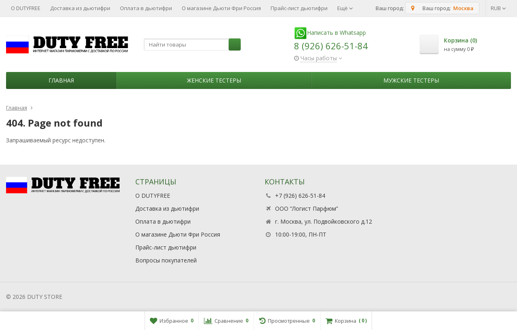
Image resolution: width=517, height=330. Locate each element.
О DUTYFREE (25, 8)
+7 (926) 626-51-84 (300, 195)
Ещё (345, 8)
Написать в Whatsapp (330, 32)
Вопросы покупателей (166, 260)
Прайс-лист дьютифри (299, 8)
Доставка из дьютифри (80, 8)
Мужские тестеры (411, 80)
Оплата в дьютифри (146, 8)
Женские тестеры (214, 80)
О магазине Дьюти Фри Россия (221, 8)
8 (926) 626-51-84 (331, 46)
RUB (498, 8)
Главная (61, 80)
